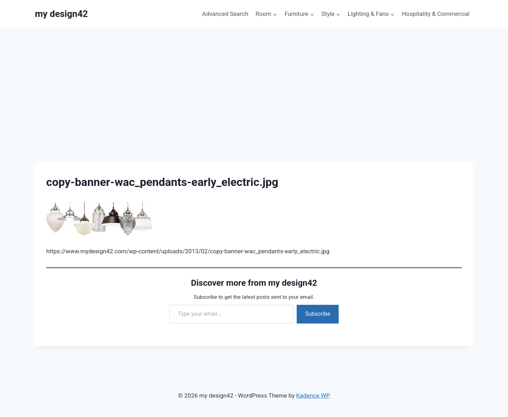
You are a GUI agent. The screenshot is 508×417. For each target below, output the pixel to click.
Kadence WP (313, 395)
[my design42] (61, 13)
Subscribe (317, 313)
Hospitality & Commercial (436, 13)
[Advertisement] (254, 81)
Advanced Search (225, 13)
